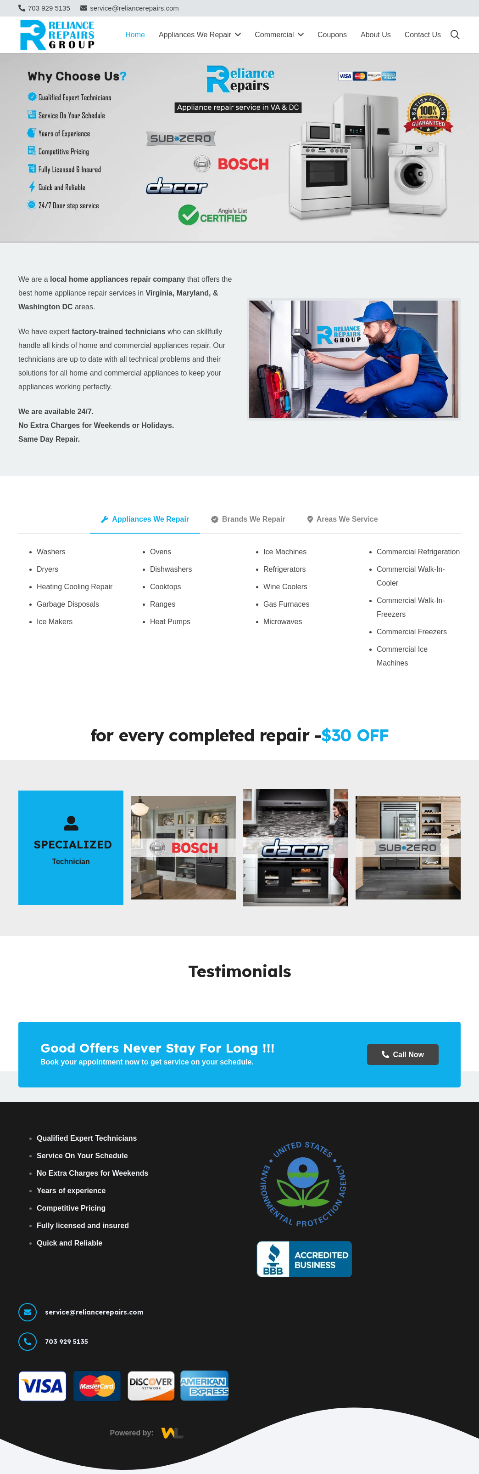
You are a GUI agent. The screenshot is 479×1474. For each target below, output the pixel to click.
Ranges (162, 604)
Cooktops (165, 587)
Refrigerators (284, 569)
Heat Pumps (170, 622)
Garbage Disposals (68, 604)
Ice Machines (284, 552)
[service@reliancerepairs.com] (31, 1312)
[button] (455, 35)
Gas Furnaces (286, 604)
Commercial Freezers (412, 632)
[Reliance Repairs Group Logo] (58, 35)
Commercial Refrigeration (418, 552)
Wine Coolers (285, 587)
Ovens (160, 552)
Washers (51, 552)
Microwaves (282, 622)
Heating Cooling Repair (74, 587)
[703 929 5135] (31, 1341)
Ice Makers (54, 622)
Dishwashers (171, 569)
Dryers (47, 569)
